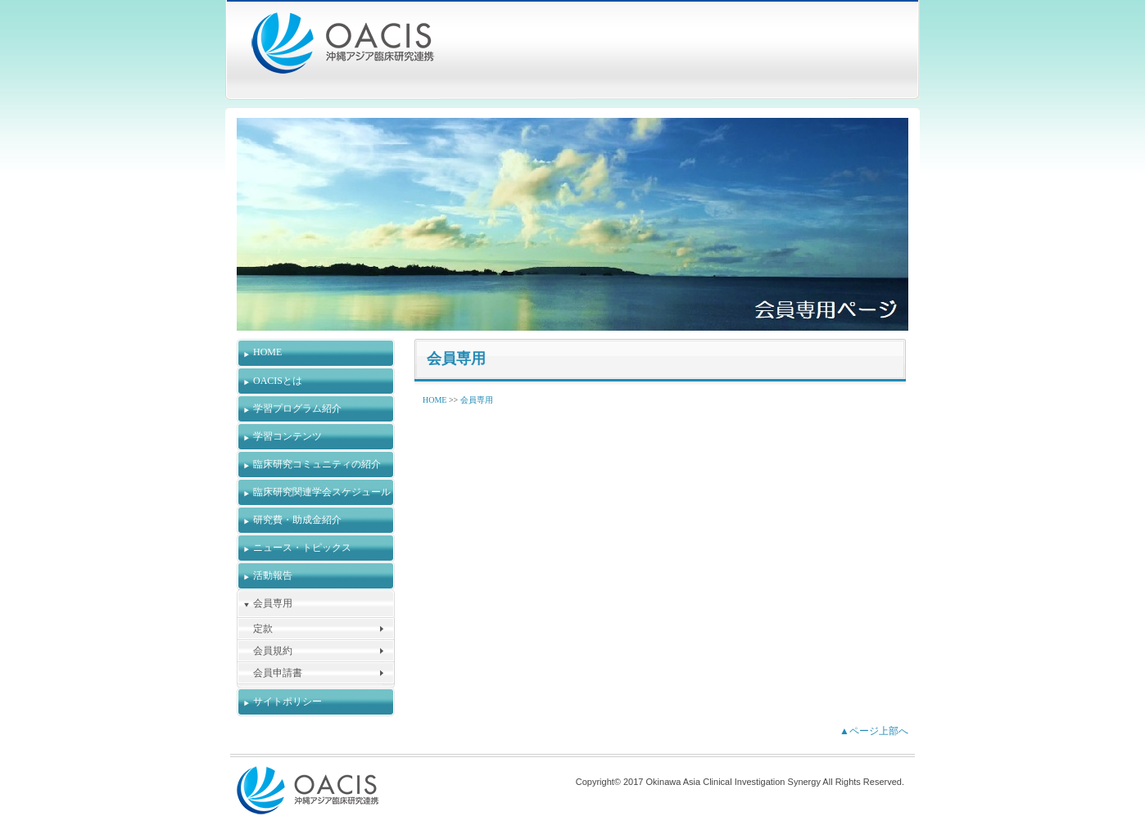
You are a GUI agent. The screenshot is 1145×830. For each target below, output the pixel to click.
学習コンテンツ (287, 436)
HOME (267, 352)
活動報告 (272, 575)
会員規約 (272, 650)
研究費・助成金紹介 (297, 520)
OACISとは (277, 380)
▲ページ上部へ (874, 731)
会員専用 (272, 603)
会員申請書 (277, 673)
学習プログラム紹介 (297, 408)
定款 (263, 628)
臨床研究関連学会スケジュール (322, 492)
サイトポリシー (287, 701)
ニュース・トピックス (302, 547)
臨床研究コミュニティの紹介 (317, 464)
